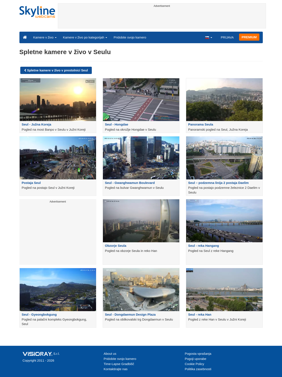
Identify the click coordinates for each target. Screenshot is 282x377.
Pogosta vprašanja (198, 353)
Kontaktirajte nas (116, 369)
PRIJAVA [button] (227, 37)
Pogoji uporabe (195, 359)
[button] (208, 37)
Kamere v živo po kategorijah (85, 37)
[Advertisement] (162, 18)
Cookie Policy (194, 364)
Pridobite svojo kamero (130, 37)
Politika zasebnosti (198, 369)
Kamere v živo (45, 37)
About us (110, 353)
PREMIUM (249, 37)
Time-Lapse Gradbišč (119, 364)
